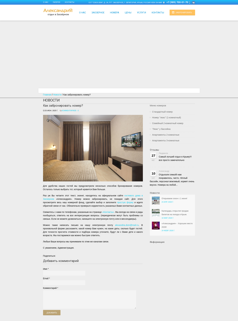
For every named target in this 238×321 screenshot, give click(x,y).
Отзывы (154, 149)
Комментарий (50, 288)
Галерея (56, 2)
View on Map (156, 3)
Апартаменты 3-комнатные (165, 140)
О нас (45, 2)
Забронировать (184, 12)
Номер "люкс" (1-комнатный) (166, 117)
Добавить (51, 313)
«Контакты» (108, 212)
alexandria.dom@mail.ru (127, 225)
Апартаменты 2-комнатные (165, 135)
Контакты (69, 2)
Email (46, 278)
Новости (57, 94)
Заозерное (98, 12)
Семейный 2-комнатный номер (167, 123)
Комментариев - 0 (70, 110)
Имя (45, 269)
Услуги (141, 12)
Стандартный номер (162, 112)
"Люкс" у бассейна (161, 129)
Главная (47, 94)
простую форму (125, 202)
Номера (114, 12)
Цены (128, 12)
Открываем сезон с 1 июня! (174, 198)
